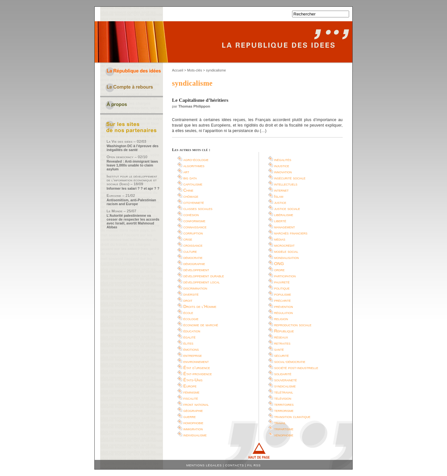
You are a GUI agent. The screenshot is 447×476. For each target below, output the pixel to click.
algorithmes (193, 165)
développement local (201, 282)
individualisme (195, 435)
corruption (193, 233)
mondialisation (286, 257)
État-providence (197, 373)
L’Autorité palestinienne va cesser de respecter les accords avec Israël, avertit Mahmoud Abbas (133, 221)
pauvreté (282, 282)
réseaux (281, 337)
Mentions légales (204, 465)
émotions (191, 349)
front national (196, 404)
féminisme (191, 392)
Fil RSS (254, 465)
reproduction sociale (292, 324)
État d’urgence (196, 367)
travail (280, 422)
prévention (283, 306)
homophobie (193, 422)
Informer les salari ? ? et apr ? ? (133, 188)
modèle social (286, 251)
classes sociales (197, 208)
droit (187, 300)
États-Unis (192, 379)
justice (280, 202)
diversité (191, 294)
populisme (282, 294)
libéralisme (283, 214)
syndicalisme (285, 386)
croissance (193, 245)
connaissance (194, 226)
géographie (193, 410)
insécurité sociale (289, 178)
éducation (191, 330)
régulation (283, 312)
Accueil (177, 70)
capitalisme (192, 184)
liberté (280, 220)
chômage (190, 196)
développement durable (203, 275)
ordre (279, 269)
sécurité (281, 355)
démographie (194, 263)
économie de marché (200, 324)
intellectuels (285, 184)
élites (188, 343)
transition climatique (292, 416)
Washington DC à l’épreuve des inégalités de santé (132, 148)
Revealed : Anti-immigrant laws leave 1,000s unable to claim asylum (132, 165)
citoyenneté (193, 202)
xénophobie (283, 435)
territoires (283, 404)
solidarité (282, 373)
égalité (189, 337)
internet (281, 190)
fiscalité (190, 398)
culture (190, 251)
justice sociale (287, 208)
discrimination (195, 288)
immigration (193, 428)
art (186, 171)
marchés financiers (290, 233)
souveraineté (285, 379)
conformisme (194, 220)
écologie (190, 318)
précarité (282, 300)
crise (187, 239)
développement (196, 269)
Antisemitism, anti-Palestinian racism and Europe (131, 202)
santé (279, 349)
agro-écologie (195, 159)
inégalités (282, 159)
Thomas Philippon (194, 106)
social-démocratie (289, 361)
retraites (282, 343)
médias (279, 239)
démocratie (192, 257)
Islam (278, 196)
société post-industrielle (296, 367)
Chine (188, 190)
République (284, 330)
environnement (196, 361)
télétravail (283, 392)
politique (282, 288)
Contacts (234, 465)
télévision (282, 398)
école (188, 312)
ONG (279, 263)
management (284, 226)
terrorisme (283, 410)
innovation (283, 171)
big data (190, 178)
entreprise (192, 355)
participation (285, 275)
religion (281, 318)
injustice (281, 165)
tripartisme (283, 428)
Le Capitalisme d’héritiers (200, 100)
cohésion (191, 214)
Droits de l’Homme (199, 306)
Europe (189, 386)
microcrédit (284, 245)
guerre (189, 416)
